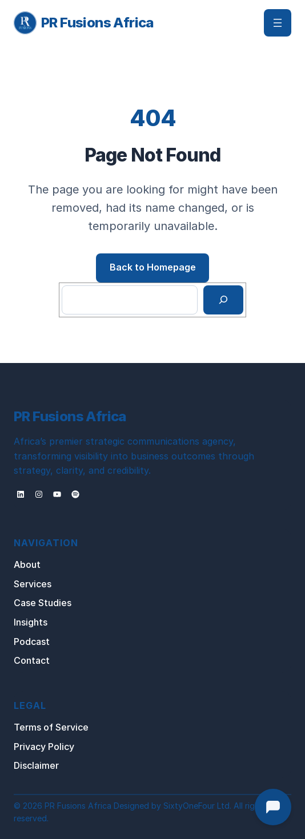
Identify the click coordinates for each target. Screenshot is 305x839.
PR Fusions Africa (97, 22)
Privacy (31, 746)
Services (32, 584)
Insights (30, 622)
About (27, 564)
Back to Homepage (153, 267)
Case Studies (42, 602)
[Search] (223, 300)
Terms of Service (51, 727)
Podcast (32, 641)
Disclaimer (36, 765)
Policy (61, 746)
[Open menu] (277, 23)
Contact (32, 660)
